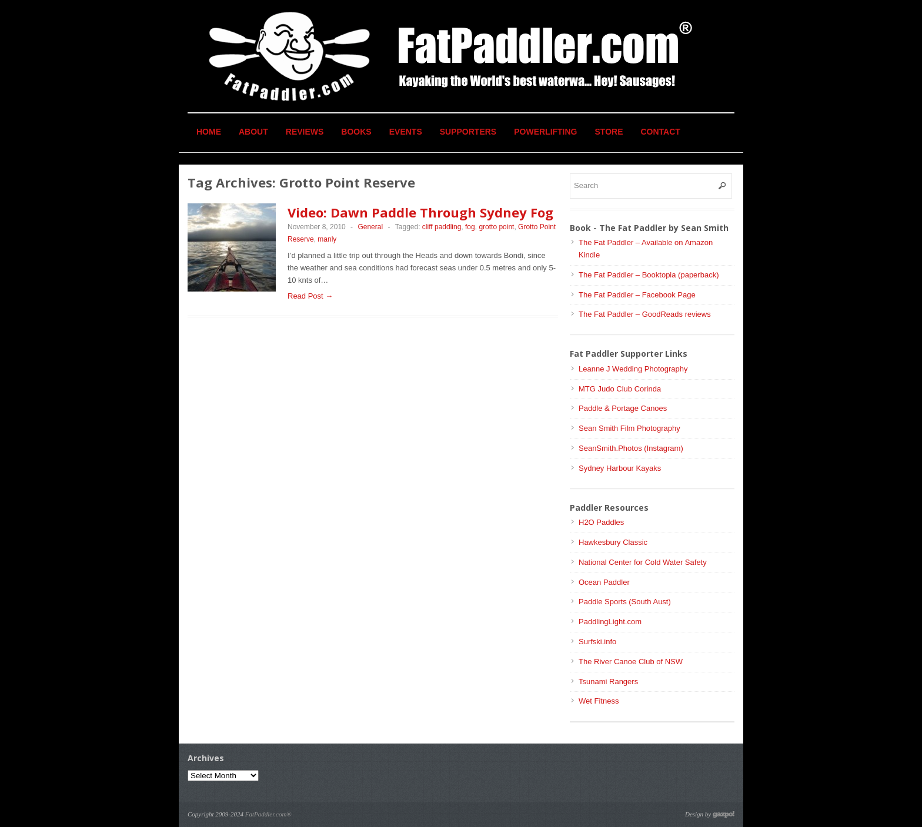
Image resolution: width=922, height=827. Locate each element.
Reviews (305, 131)
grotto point (496, 227)
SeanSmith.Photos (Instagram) (631, 448)
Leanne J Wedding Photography (633, 368)
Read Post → (310, 296)
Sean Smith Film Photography (629, 428)
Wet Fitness (599, 701)
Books (356, 131)
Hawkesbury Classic (613, 542)
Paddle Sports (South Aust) (625, 601)
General (370, 227)
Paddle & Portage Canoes (623, 408)
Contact (660, 131)
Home (208, 131)
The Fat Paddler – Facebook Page (637, 294)
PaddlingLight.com (610, 621)
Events (405, 131)
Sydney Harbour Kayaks (620, 468)
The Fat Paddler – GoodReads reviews (645, 314)
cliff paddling (442, 227)
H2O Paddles (601, 522)
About (253, 131)
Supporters (468, 131)
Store (609, 131)
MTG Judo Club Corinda (620, 388)
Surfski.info (597, 641)
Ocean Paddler (604, 582)
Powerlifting (545, 131)
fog (470, 227)
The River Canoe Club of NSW (631, 661)
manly (327, 239)
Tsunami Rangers (608, 681)
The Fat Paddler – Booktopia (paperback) (649, 274)
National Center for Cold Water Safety (643, 562)
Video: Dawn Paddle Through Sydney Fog (420, 212)
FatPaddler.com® (268, 814)
